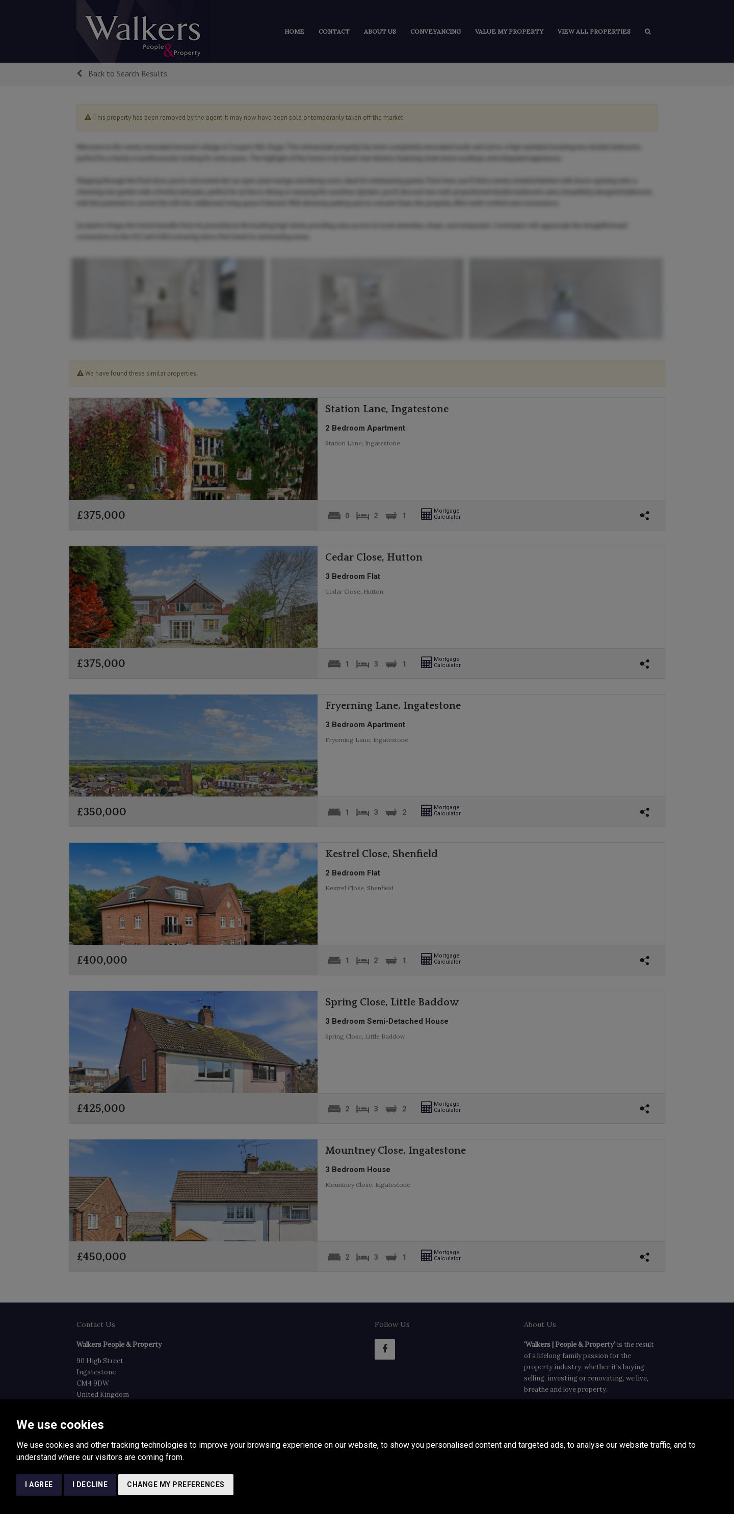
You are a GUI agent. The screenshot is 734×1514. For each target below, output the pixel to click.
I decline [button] (90, 1484)
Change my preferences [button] (176, 1484)
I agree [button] (39, 1484)
